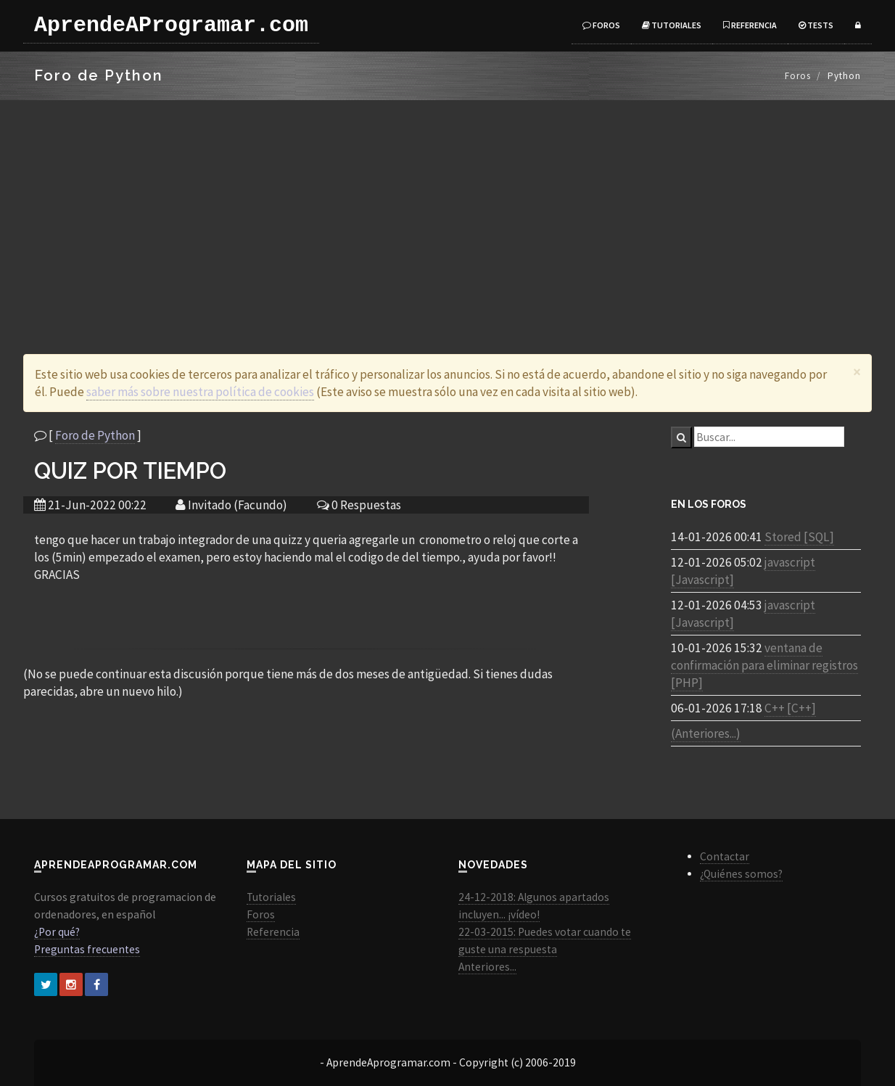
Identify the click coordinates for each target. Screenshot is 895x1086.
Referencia (750, 25)
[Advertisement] (447, 208)
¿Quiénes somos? (741, 874)
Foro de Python (95, 435)
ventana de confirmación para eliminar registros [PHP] (764, 665)
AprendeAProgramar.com (171, 25)
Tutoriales (671, 25)
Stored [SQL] (799, 537)
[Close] (857, 371)
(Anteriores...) (706, 733)
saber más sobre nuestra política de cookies (200, 392)
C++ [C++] (790, 708)
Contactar (724, 856)
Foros (601, 25)
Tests (816, 25)
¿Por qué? (57, 932)
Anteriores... (487, 967)
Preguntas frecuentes (87, 949)
